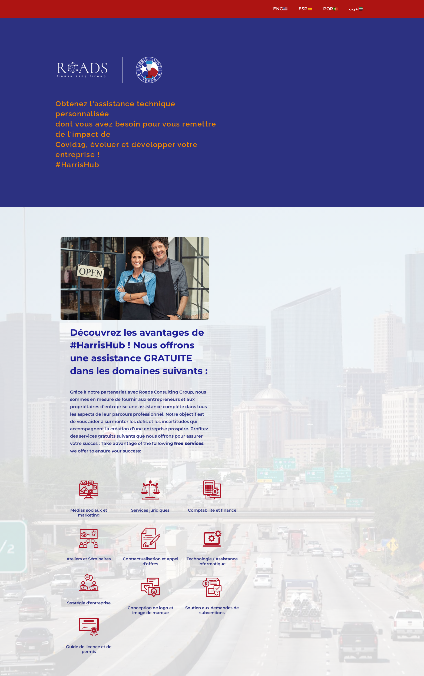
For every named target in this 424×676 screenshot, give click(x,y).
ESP (305, 8)
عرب (356, 8)
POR (330, 8)
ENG (280, 8)
